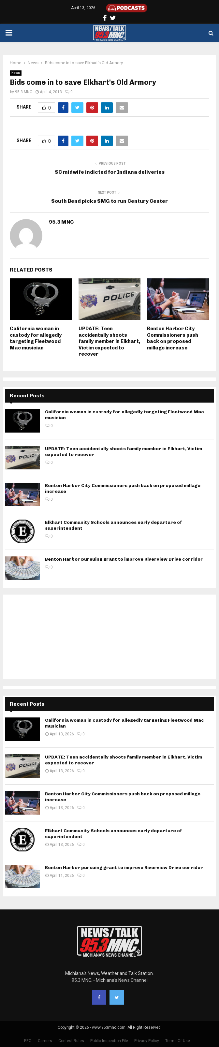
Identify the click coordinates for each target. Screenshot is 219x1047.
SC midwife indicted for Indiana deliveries (110, 172)
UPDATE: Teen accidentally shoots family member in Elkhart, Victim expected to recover (109, 341)
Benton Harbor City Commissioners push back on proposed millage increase (172, 338)
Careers (45, 1041)
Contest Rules (71, 1041)
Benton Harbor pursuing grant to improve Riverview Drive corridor (124, 559)
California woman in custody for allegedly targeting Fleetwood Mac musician (36, 338)
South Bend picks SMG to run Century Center (109, 201)
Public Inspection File (109, 1041)
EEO (28, 1041)
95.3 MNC (23, 92)
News (15, 73)
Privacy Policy (146, 1041)
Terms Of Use (177, 1041)
